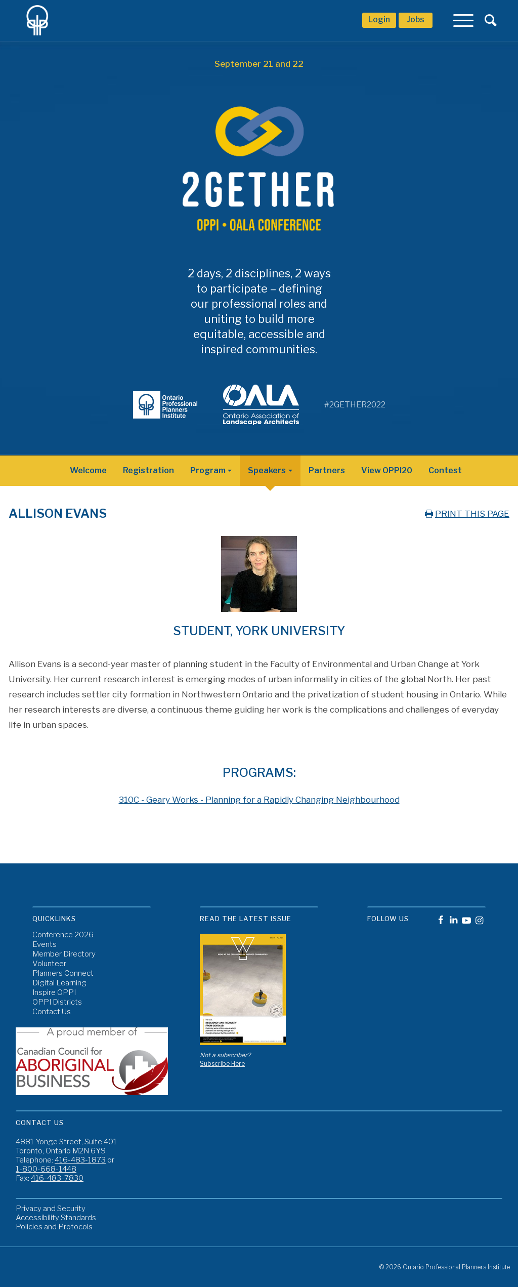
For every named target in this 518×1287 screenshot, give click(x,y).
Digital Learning (59, 983)
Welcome (88, 470)
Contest (445, 470)
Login (379, 19)
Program (208, 470)
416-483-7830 (57, 1178)
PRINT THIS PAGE (466, 514)
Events (44, 944)
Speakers (267, 470)
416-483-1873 (80, 1160)
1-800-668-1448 (46, 1169)
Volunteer (49, 964)
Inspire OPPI (54, 992)
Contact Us (51, 1012)
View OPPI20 (386, 470)
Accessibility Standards (56, 1217)
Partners (327, 470)
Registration (148, 470)
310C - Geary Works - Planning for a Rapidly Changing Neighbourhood (259, 800)
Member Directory (64, 954)
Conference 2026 (63, 935)
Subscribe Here (222, 1063)
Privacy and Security (50, 1208)
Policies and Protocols (54, 1226)
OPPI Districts (57, 1002)
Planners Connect (63, 973)
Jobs (415, 19)
